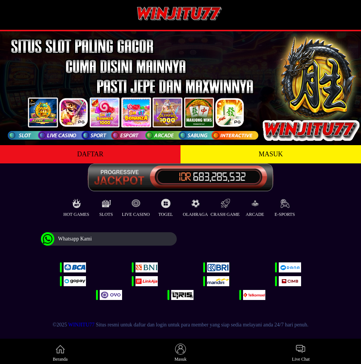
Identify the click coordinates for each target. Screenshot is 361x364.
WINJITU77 (81, 325)
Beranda (60, 353)
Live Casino (136, 206)
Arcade (255, 206)
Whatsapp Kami (66, 239)
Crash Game (225, 206)
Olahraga (195, 206)
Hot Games (76, 206)
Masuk (181, 353)
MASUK (271, 154)
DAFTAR (90, 154)
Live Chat (301, 353)
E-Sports (285, 206)
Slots (106, 206)
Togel (165, 206)
